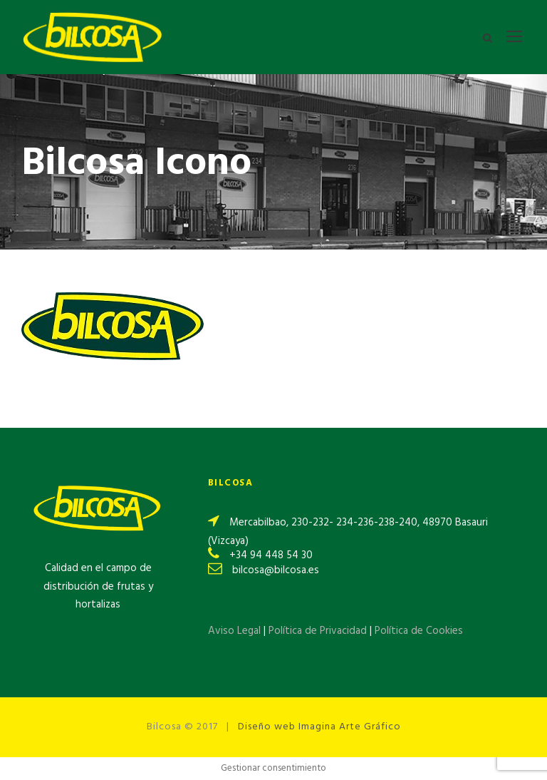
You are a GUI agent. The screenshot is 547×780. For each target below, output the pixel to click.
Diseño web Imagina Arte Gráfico (319, 727)
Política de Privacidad (319, 631)
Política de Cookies (419, 631)
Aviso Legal (234, 631)
